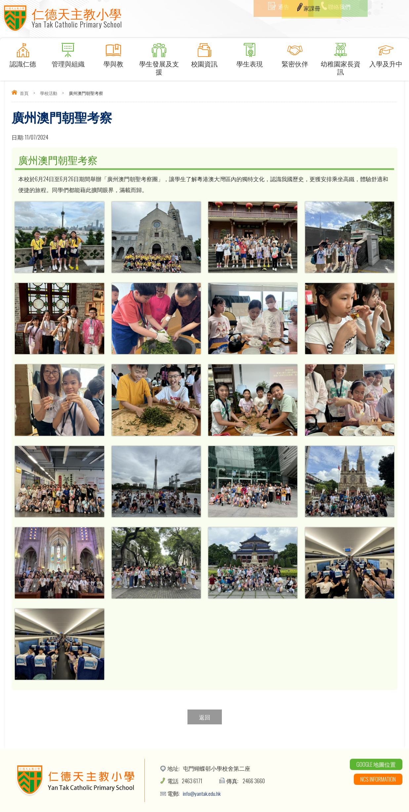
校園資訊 (204, 55)
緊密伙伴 (295, 55)
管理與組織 (68, 55)
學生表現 (249, 55)
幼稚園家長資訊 (340, 59)
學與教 (113, 55)
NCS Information (378, 779)
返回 (204, 717)
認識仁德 (22, 55)
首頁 (24, 93)
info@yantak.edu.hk (202, 793)
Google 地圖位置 (376, 764)
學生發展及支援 (159, 59)
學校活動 (48, 93)
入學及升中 (385, 55)
